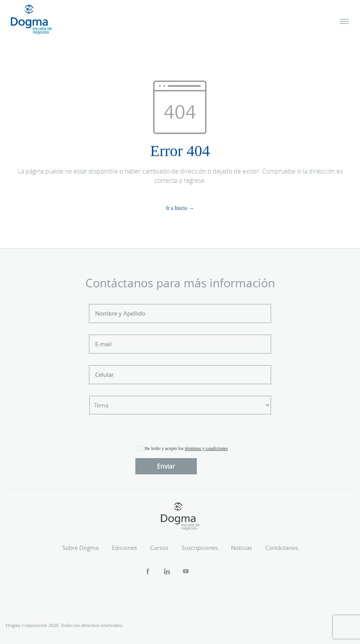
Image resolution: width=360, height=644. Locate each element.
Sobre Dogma (80, 547)
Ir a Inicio (176, 208)
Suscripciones (199, 547)
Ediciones (124, 547)
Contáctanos (281, 547)
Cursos (159, 547)
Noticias (241, 547)
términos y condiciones (206, 448)
